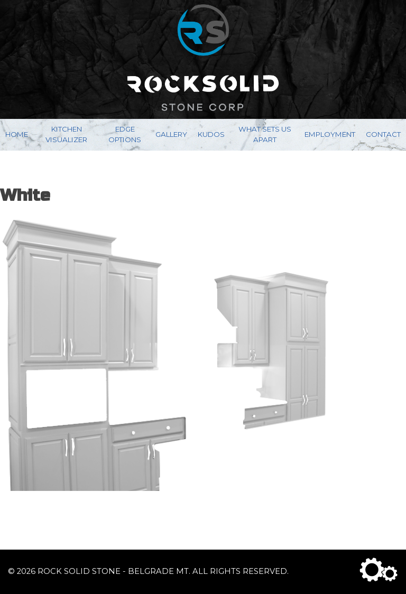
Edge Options (124, 134)
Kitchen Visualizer (66, 134)
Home (16, 134)
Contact (383, 134)
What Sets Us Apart (264, 134)
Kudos (211, 134)
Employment (329, 134)
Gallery (171, 134)
